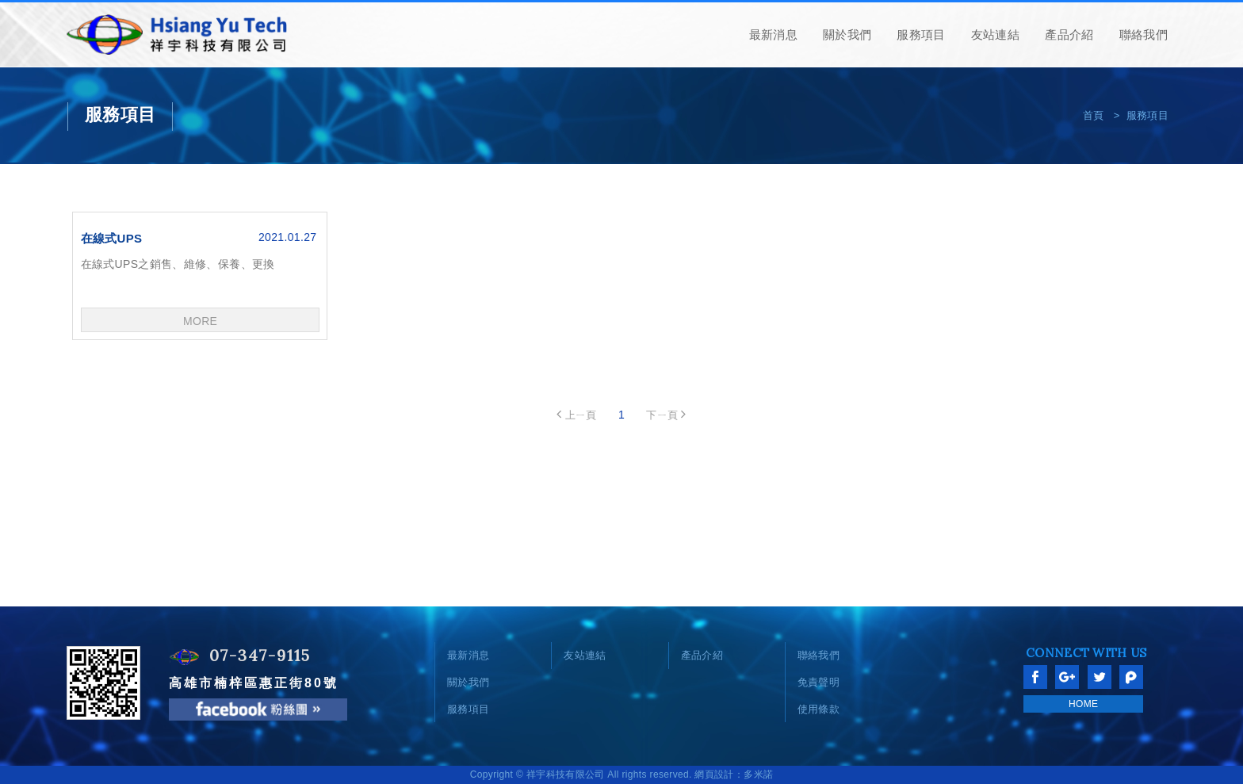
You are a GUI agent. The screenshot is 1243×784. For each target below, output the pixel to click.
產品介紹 (1069, 34)
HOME (1083, 703)
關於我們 (847, 34)
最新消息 (773, 34)
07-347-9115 (260, 655)
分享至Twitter (1099, 677)
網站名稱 (178, 34)
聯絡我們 (1143, 34)
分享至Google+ (1067, 677)
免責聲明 (818, 682)
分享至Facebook (1035, 677)
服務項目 (921, 34)
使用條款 (818, 709)
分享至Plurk (1131, 677)
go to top (1211, 611)
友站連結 (995, 34)
